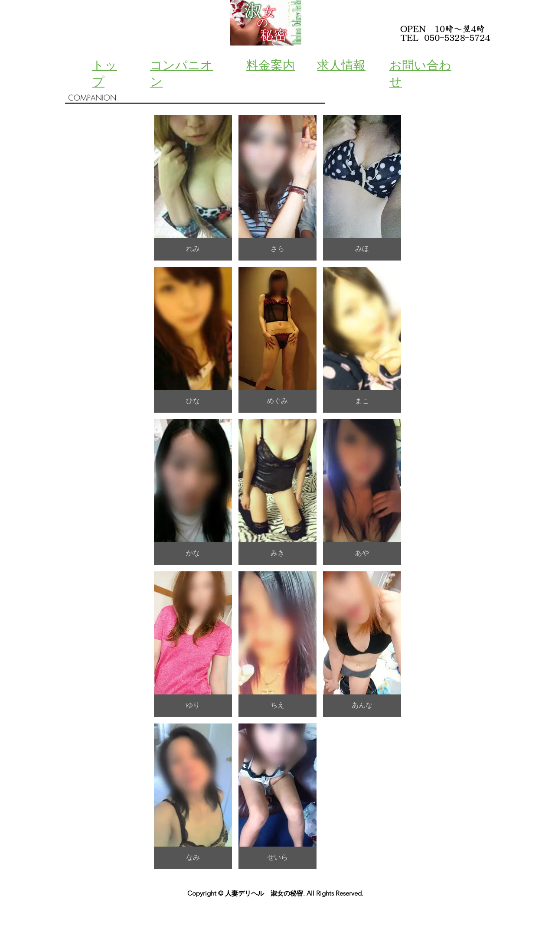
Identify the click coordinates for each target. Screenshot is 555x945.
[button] (193, 188)
